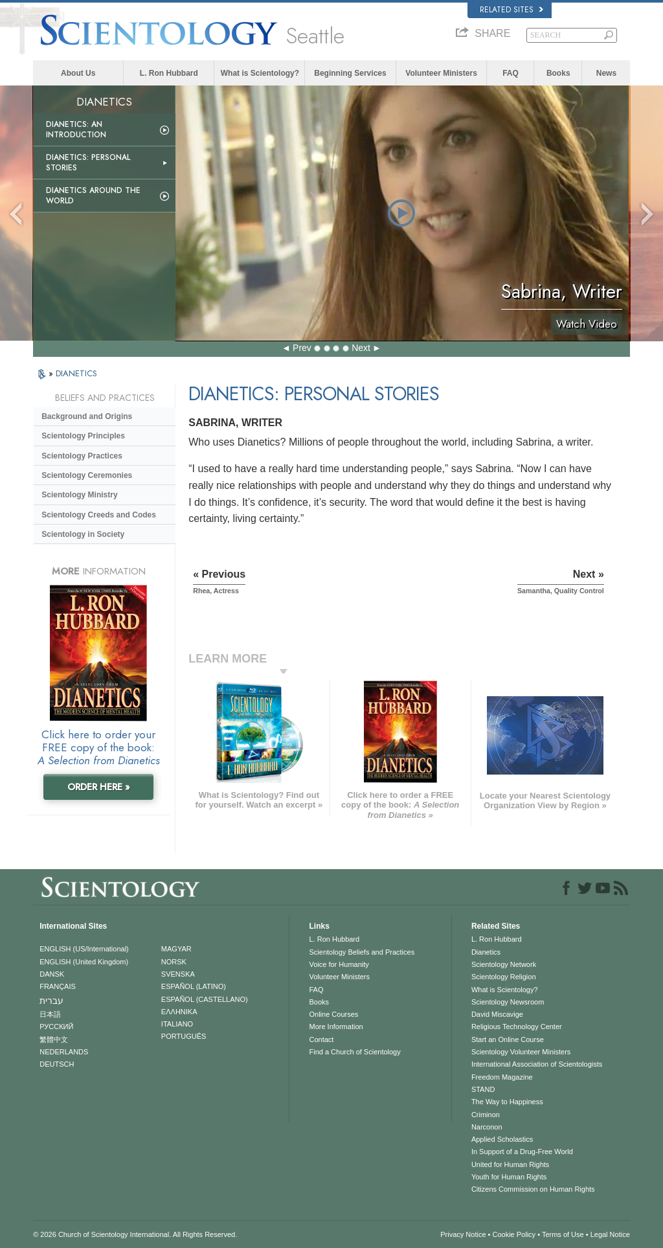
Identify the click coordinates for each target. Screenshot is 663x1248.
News (606, 73)
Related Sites (511, 10)
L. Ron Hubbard (169, 73)
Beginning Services (350, 73)
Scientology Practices (81, 455)
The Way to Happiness (507, 1102)
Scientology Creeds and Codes (98, 514)
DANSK (51, 974)
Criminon (485, 1114)
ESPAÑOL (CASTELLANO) (204, 999)
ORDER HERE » (98, 786)
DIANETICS (76, 373)
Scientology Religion (503, 977)
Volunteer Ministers (441, 73)
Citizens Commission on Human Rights (533, 1189)
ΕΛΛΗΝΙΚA (179, 1011)
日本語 (50, 1014)
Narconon (486, 1127)
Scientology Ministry (79, 494)
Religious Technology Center (516, 1026)
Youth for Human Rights (508, 1177)
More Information (336, 1026)
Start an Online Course (507, 1039)
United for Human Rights (510, 1164)
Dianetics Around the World (93, 196)
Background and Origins (86, 416)
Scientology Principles (83, 435)
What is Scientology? (260, 73)
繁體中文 (53, 1039)
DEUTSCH (56, 1064)
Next (361, 348)
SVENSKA (178, 974)
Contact (321, 1039)
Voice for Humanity (338, 964)
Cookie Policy (513, 1234)
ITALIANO (177, 1024)
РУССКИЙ (56, 1026)
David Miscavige (497, 1014)
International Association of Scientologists (536, 1064)
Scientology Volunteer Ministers (520, 1052)
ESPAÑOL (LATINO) (193, 986)
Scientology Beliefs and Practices (361, 952)
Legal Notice (610, 1234)
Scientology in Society (82, 534)
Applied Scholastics (502, 1139)
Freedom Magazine (502, 1077)
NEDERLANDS (63, 1052)
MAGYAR (176, 949)
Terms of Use (563, 1234)
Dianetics (485, 952)
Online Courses (333, 1014)
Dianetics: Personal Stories (88, 163)
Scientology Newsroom (508, 1002)
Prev (302, 348)
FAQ (510, 73)
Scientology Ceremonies (86, 475)
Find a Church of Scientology (354, 1052)
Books (558, 73)
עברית (51, 1000)
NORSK (173, 962)
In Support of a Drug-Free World (522, 1151)
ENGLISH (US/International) (84, 949)
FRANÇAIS (57, 986)
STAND (483, 1089)
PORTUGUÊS (183, 1036)
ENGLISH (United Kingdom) (83, 962)
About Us (78, 73)
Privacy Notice (463, 1234)
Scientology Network (503, 964)
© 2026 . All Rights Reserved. (135, 1234)
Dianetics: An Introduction (76, 130)
